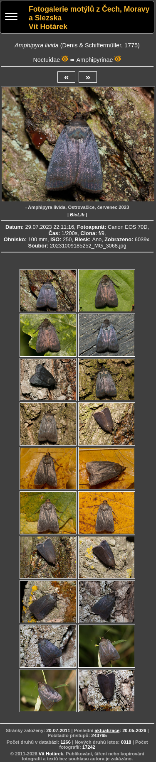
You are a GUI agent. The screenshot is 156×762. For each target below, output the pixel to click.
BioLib (77, 214)
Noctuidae (46, 59)
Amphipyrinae (94, 59)
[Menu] (11, 18)
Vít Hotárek (51, 753)
